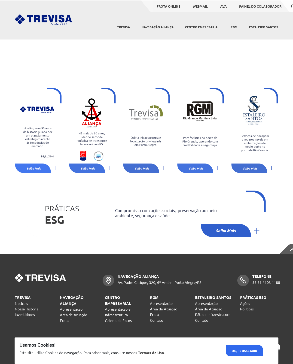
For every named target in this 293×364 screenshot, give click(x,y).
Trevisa (123, 27)
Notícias (21, 303)
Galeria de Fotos (118, 320)
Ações (245, 303)
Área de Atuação (73, 314)
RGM (234, 27)
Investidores (25, 314)
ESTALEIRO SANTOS (263, 27)
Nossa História (26, 308)
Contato (156, 320)
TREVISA (23, 297)
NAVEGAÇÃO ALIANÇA (157, 27)
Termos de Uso (151, 352)
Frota (64, 320)
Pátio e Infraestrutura (212, 314)
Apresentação (71, 309)
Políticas (247, 308)
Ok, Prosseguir (244, 351)
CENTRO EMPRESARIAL (202, 27)
